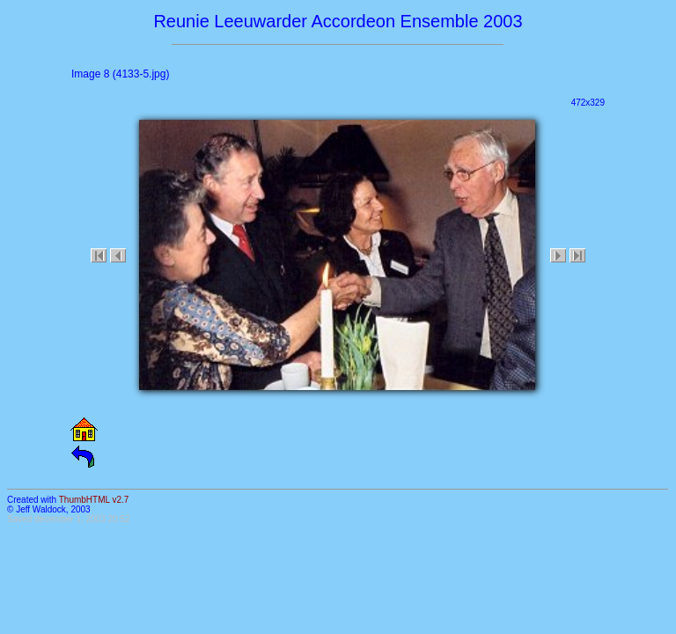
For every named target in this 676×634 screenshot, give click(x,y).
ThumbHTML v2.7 (94, 500)
